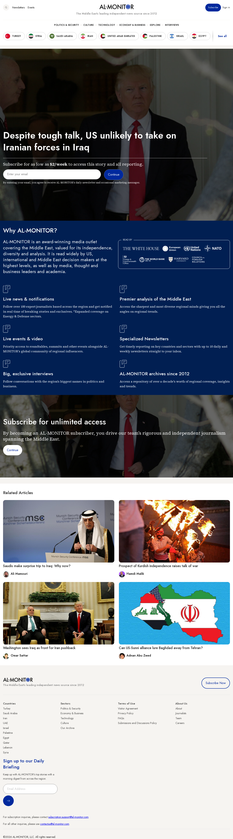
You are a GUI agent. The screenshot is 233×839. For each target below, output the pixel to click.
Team (178, 718)
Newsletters (18, 7)
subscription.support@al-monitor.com (68, 817)
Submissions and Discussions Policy (137, 723)
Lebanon (7, 747)
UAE (5, 723)
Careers (179, 723)
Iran (5, 718)
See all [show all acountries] (222, 36)
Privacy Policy (125, 713)
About (178, 708)
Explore (155, 25)
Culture (88, 25)
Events (31, 7)
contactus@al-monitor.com (54, 824)
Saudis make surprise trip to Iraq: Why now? (37, 565)
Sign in (226, 7)
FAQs (121, 718)
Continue (12, 450)
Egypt (6, 738)
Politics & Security (66, 25)
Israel (6, 728)
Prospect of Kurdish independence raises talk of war (158, 565)
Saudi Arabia (10, 713)
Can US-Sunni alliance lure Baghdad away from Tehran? (161, 647)
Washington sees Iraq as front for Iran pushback (39, 647)
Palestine (8, 733)
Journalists (180, 713)
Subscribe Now (216, 683)
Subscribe (213, 7)
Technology (106, 25)
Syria (6, 752)
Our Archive (67, 728)
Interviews (172, 25)
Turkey (6, 708)
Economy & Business (132, 25)
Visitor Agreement (128, 708)
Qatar (6, 743)
